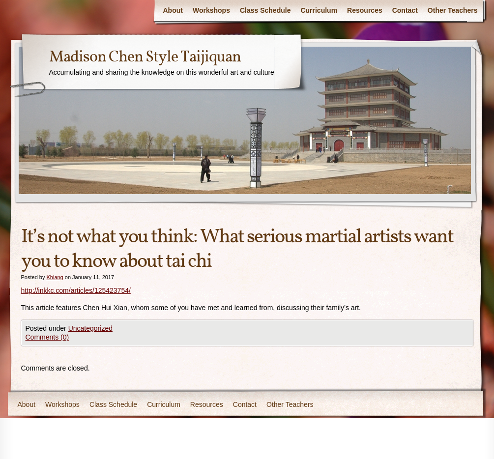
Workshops (211, 10)
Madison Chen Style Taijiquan (145, 57)
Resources (364, 10)
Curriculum (318, 10)
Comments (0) (47, 337)
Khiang (54, 277)
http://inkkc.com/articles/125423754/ (76, 290)
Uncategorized (90, 328)
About (173, 10)
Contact (405, 10)
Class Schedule (265, 10)
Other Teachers (453, 10)
